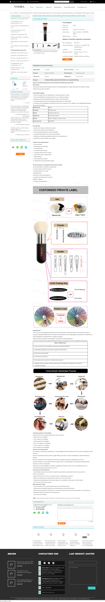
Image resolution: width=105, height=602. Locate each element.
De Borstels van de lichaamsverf (18, 52)
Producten (39, 7)
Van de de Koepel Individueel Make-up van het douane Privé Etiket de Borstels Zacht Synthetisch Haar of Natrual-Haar (38, 544)
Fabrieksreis (57, 7)
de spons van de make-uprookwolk (19, 60)
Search (72, 2)
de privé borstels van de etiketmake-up (20, 25)
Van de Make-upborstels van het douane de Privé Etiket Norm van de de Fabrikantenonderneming (25, 580)
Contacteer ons (82, 7)
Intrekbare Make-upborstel (42, 498)
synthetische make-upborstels (18, 34)
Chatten (68, 59)
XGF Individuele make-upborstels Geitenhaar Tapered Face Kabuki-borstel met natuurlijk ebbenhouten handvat (50, 544)
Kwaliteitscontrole (69, 7)
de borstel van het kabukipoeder (72, 498)
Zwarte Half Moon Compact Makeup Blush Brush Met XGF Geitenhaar (75, 543)
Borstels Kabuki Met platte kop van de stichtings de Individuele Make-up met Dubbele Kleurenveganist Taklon (46, 51)
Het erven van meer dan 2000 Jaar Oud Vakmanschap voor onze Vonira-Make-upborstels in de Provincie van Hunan (25, 562)
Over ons (48, 7)
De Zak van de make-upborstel (18, 58)
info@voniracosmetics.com (18, 1)
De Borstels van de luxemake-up (18, 18)
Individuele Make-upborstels (26, 12)
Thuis (31, 7)
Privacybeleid (19, 598)
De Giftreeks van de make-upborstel (19, 72)
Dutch (94, 1)
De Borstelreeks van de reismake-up (19, 41)
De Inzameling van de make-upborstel (19, 45)
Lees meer (19, 566)
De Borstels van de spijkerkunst (18, 55)
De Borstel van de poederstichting (57, 498)
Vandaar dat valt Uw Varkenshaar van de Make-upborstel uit (24, 571)
